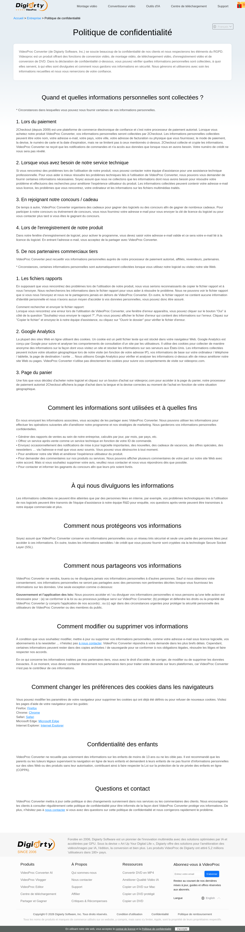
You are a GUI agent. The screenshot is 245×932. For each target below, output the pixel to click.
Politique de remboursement (195, 914)
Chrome (34, 712)
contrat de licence (126, 928)
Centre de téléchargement (189, 6)
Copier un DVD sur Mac (138, 887)
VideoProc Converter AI (36, 872)
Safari (30, 717)
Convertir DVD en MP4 (138, 872)
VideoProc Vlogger (33, 880)
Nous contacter (81, 880)
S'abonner (211, 874)
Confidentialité (160, 914)
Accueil (18, 18)
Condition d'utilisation (129, 914)
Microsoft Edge (49, 721)
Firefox (32, 708)
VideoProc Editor (31, 887)
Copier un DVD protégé (138, 894)
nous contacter (55, 810)
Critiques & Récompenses (89, 901)
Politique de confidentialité (156, 928)
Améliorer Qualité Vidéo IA (140, 880)
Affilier (75, 894)
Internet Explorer (52, 725)
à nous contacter (90, 643)
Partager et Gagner (33, 901)
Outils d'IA (153, 6)
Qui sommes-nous (84, 872)
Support (223, 6)
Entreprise (34, 18)
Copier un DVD (132, 901)
